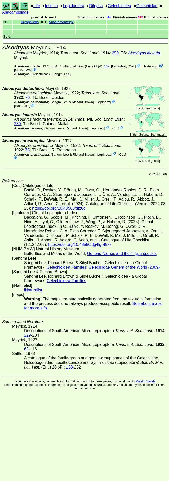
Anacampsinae (15, 12)
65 (26, 349)
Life (36, 6)
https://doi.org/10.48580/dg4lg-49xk (79, 244)
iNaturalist (150, 66)
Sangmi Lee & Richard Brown (72, 102)
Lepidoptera (73, 6)
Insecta (51, 6)
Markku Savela (145, 381)
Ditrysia (96, 6)
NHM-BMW (23, 70)
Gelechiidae (147, 6)
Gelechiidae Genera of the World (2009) (124, 267)
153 (69, 367)
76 (27, 97)
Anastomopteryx (61, 22)
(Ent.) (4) (76, 66)
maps (155, 108)
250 (115, 53)
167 (106, 66)
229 (27, 335)
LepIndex (118, 66)
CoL (132, 66)
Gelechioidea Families (66, 267)
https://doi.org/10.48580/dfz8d (59, 208)
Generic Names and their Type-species (122, 253)
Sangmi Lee (61, 74)
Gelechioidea (119, 6)
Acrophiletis (30, 22)
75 (27, 150)
